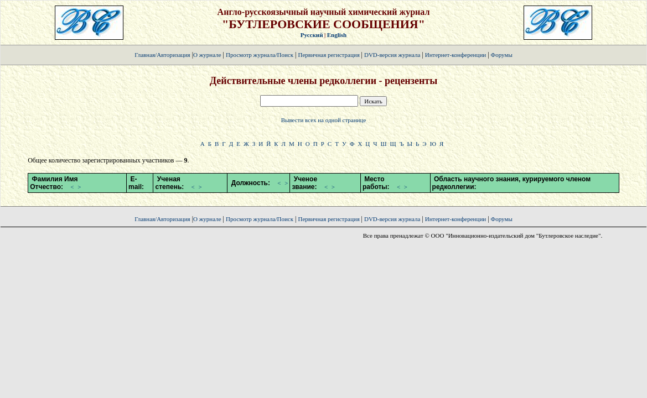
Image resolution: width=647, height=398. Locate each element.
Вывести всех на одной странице (323, 120)
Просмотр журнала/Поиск (259, 54)
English (336, 35)
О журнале (207, 54)
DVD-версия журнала (392, 54)
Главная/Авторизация (162, 54)
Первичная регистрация (329, 54)
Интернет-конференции (455, 54)
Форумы (502, 54)
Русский (312, 35)
